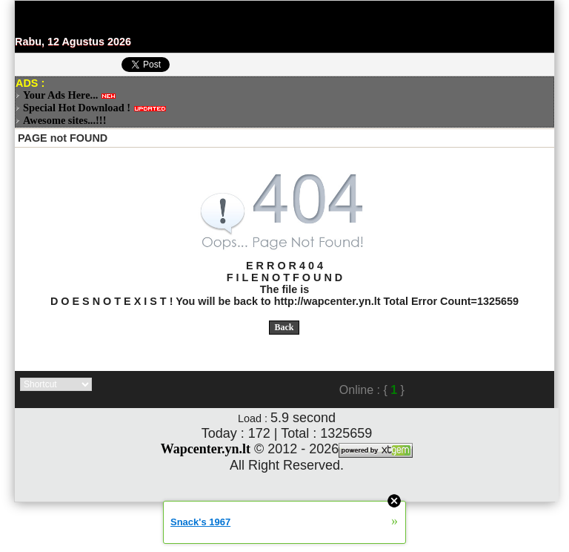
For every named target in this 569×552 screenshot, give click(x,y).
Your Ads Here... (60, 95)
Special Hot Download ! (76, 108)
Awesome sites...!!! (64, 120)
